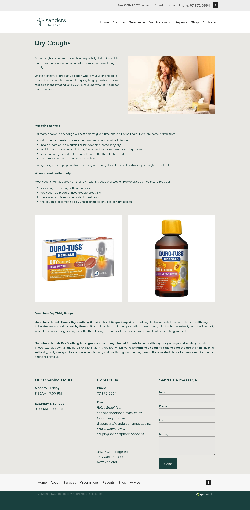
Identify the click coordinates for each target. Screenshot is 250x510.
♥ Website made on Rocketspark (86, 493)
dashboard (63, 493)
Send (168, 463)
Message (164, 434)
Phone (163, 406)
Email (162, 420)
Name (162, 392)
